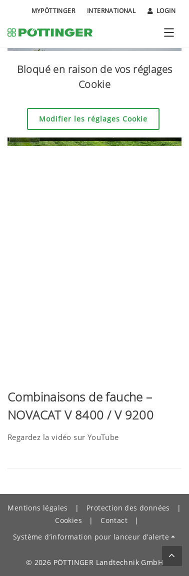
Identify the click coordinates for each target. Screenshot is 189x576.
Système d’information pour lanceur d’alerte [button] (91, 537)
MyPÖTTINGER (53, 10)
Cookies (68, 520)
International (111, 10)
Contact (114, 520)
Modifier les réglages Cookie (93, 119)
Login (162, 11)
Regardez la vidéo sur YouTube (63, 437)
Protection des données (128, 507)
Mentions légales (38, 507)
